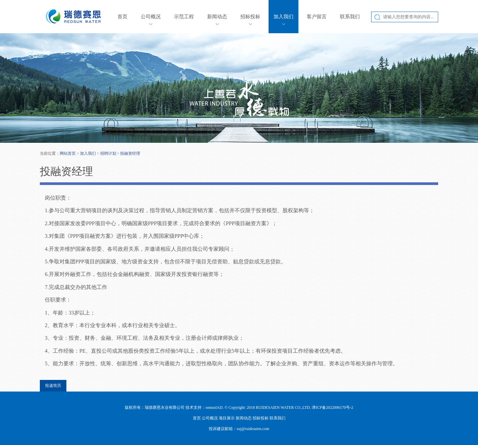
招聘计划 (108, 153)
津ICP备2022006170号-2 (332, 407)
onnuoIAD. (214, 407)
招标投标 (250, 16)
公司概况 (151, 16)
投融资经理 (130, 153)
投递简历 (53, 385)
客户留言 (317, 16)
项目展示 (227, 418)
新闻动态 (217, 16)
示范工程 (184, 16)
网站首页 (68, 153)
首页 (122, 16)
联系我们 (350, 16)
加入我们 (283, 16)
